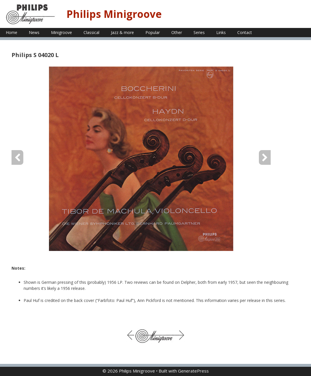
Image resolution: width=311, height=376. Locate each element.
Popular (152, 32)
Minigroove (61, 32)
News (34, 32)
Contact (244, 32)
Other (176, 32)
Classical (91, 32)
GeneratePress (193, 371)
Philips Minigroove (114, 14)
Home (11, 32)
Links (221, 32)
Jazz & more (122, 32)
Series (199, 32)
